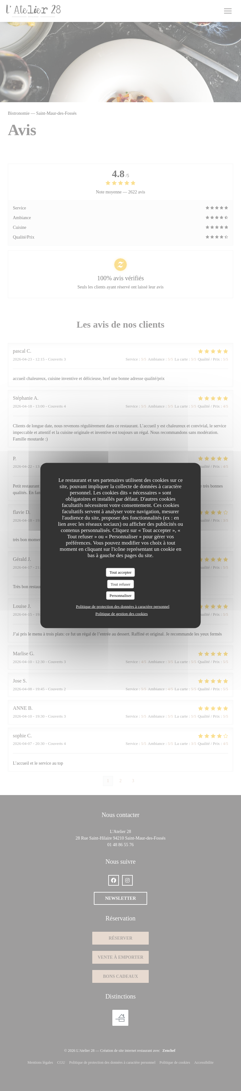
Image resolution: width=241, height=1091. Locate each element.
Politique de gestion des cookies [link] (121, 613)
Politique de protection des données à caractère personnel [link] (122, 606)
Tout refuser (121, 584)
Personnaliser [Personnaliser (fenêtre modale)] (120, 595)
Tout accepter (120, 572)
